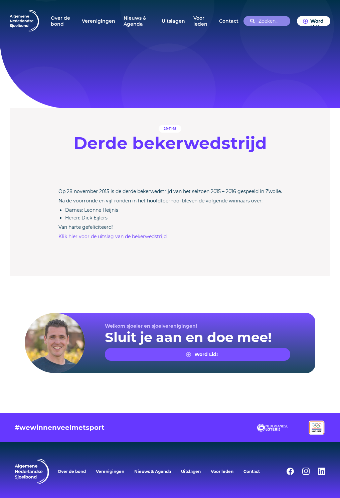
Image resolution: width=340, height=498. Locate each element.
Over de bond (60, 21)
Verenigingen (98, 21)
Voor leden (200, 21)
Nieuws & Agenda (135, 21)
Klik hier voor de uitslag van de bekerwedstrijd (112, 236)
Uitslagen (173, 21)
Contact (228, 21)
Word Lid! (317, 22)
